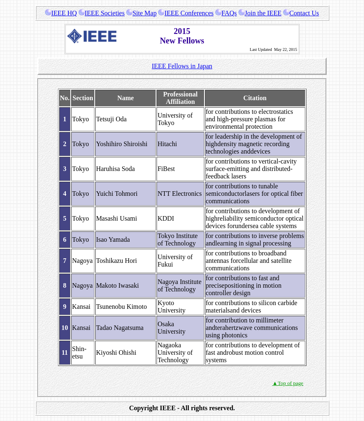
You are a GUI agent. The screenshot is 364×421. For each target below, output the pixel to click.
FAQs (226, 13)
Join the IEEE (260, 13)
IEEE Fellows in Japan (182, 66)
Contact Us (301, 13)
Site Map (141, 13)
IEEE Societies (102, 13)
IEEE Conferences (186, 13)
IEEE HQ (61, 13)
